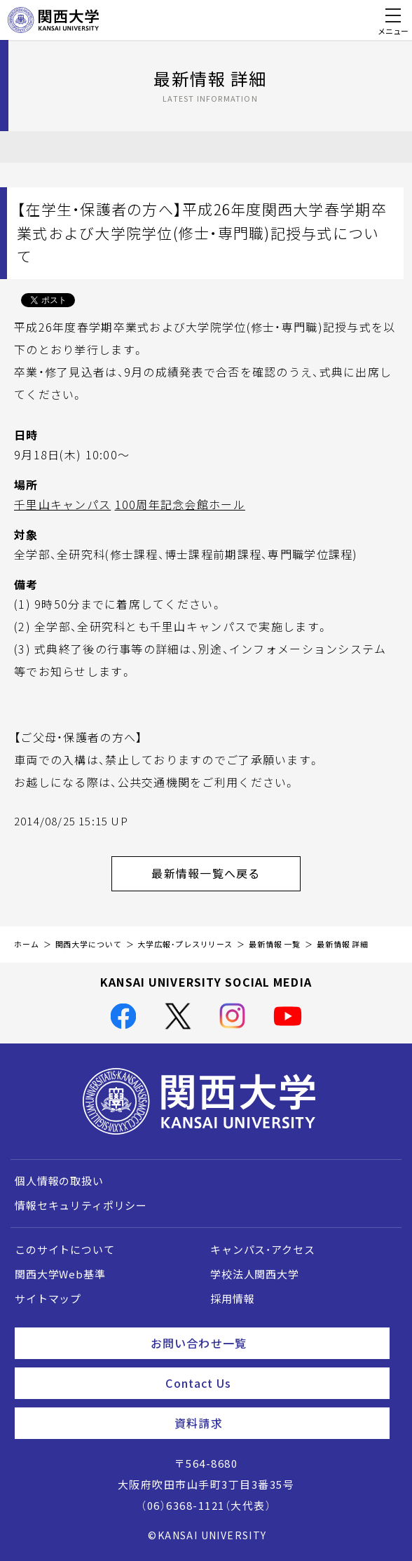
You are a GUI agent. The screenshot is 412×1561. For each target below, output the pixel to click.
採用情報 (232, 1298)
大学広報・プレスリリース (185, 944)
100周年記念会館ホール (180, 504)
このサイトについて (65, 1249)
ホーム (26, 944)
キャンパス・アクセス (262, 1249)
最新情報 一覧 (275, 944)
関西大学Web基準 (60, 1274)
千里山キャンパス (62, 504)
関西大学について (88, 944)
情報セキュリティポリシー (81, 1205)
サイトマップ (48, 1298)
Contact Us (271, 1382)
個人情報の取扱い (59, 1181)
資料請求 (276, 1422)
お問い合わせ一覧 (264, 1342)
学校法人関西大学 (254, 1274)
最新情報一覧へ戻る (226, 873)
